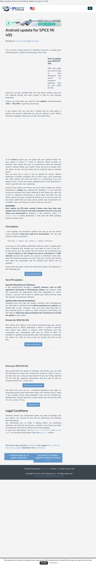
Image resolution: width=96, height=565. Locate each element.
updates (32, 445)
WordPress (44, 469)
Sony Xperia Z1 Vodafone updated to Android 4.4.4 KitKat (48, 457)
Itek (57, 469)
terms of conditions (42, 430)
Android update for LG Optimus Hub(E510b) (19, 456)
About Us (44, 432)
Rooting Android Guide (33, 385)
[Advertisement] (26, 74)
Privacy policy (58, 476)
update (17, 447)
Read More (53, 563)
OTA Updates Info (33, 274)
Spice (11, 447)
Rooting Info (33, 405)
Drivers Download (33, 344)
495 (49, 445)
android (56, 445)
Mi (7, 447)
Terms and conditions (43, 476)
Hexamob (35, 41)
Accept (44, 563)
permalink (39, 447)
